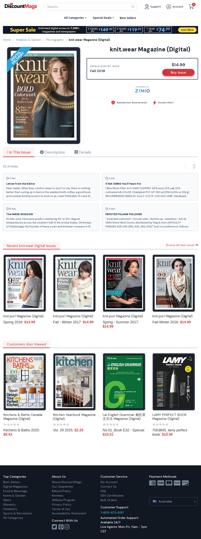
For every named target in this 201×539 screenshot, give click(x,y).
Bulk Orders (108, 500)
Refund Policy (61, 491)
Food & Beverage (15, 491)
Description (52, 152)
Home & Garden (14, 496)
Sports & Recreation (17, 513)
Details (82, 152)
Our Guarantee (62, 487)
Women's (9, 505)
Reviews (57, 496)
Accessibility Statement (69, 513)
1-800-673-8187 (112, 513)
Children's (10, 509)
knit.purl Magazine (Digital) (23, 316)
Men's (7, 500)
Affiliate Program (63, 500)
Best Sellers (11, 482)
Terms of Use (61, 509)
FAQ (103, 491)
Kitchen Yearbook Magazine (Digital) (74, 417)
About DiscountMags (67, 482)
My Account (109, 482)
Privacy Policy (62, 505)
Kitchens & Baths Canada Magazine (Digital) (22, 417)
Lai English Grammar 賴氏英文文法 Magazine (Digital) (124, 417)
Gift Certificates (112, 496)
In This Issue (19, 152)
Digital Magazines (15, 487)
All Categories (13, 518)
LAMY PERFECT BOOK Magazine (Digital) (169, 417)
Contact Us (108, 487)
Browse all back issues (182, 245)
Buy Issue (178, 72)
